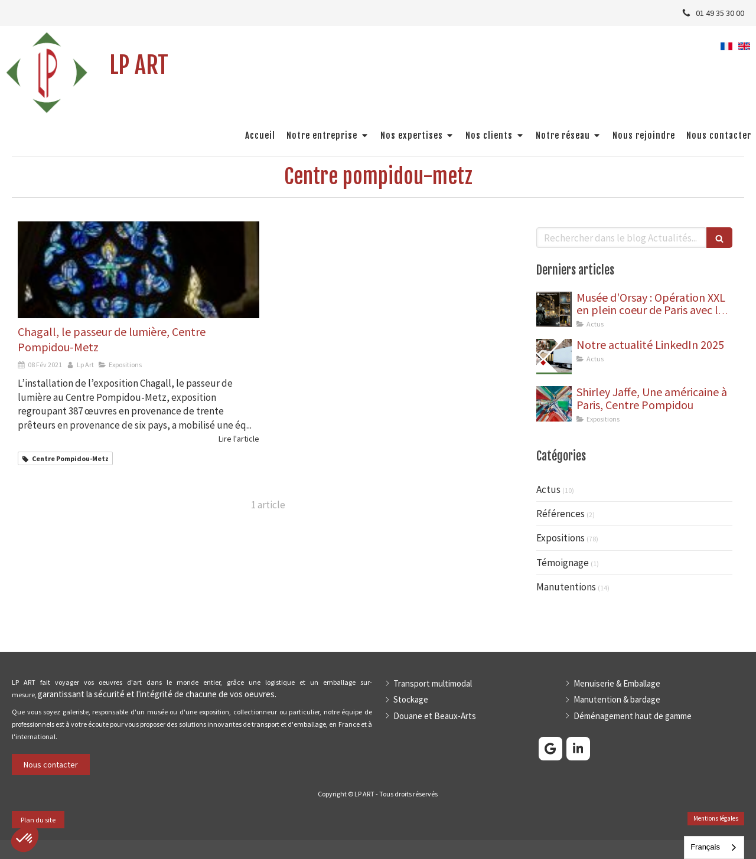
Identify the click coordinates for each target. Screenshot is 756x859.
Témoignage (562, 562)
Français (705, 846)
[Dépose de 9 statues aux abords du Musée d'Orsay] (554, 309)
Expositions (560, 537)
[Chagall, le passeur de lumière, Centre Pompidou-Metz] (138, 269)
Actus (548, 489)
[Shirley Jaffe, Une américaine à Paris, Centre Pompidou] (554, 404)
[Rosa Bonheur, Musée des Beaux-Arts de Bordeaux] (554, 356)
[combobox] (714, 847)
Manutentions (566, 586)
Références (560, 513)
